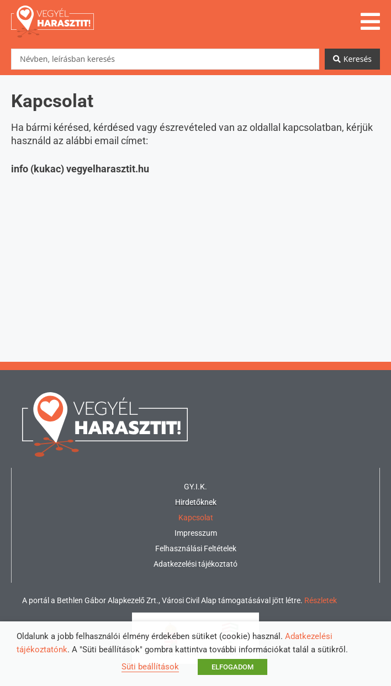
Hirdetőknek (195, 502)
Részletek (320, 600)
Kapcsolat (195, 517)
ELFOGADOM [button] (232, 667)
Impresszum (196, 533)
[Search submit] (352, 59)
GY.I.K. (195, 486)
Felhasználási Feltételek (195, 548)
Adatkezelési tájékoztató (195, 564)
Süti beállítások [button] (150, 667)
